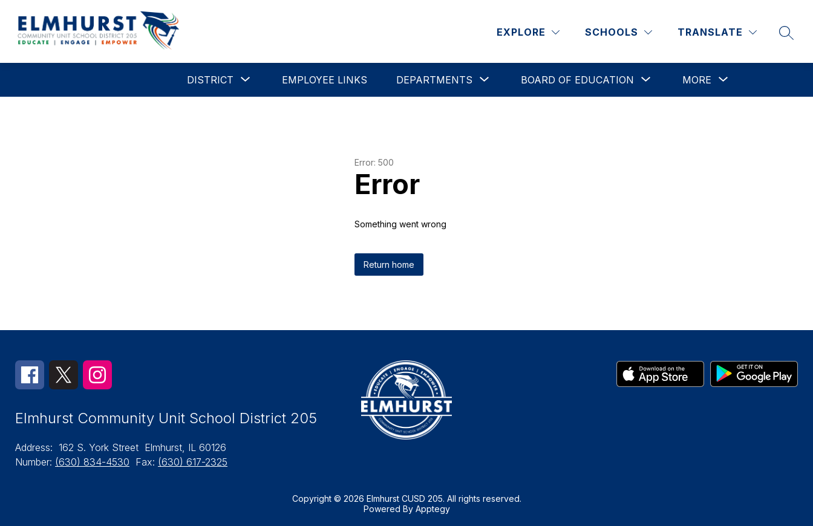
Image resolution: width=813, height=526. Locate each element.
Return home (389, 264)
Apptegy (433, 509)
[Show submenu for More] (696, 80)
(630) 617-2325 (192, 462)
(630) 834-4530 (92, 462)
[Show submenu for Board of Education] (577, 80)
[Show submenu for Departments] (434, 80)
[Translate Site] (717, 32)
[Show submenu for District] (210, 80)
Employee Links (324, 80)
